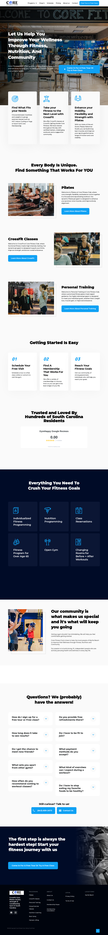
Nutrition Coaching (35, 912)
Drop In (42, 3)
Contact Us (50, 900)
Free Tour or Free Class (89, 3)
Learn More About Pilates (75, 211)
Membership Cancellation (51, 910)
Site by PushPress (30, 928)
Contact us (68, 810)
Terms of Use (69, 901)
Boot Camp (32, 916)
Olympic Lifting (34, 920)
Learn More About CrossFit (22, 258)
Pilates (31, 895)
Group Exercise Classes (34, 907)
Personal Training (34, 902)
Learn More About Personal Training (80, 309)
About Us (50, 895)
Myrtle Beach (89, 895)
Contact (75, 3)
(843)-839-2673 (44, 810)
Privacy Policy (69, 896)
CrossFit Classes (34, 899)
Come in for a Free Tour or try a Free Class (80, 69)
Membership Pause (53, 904)
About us (66, 3)
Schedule (50, 3)
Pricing (58, 3)
